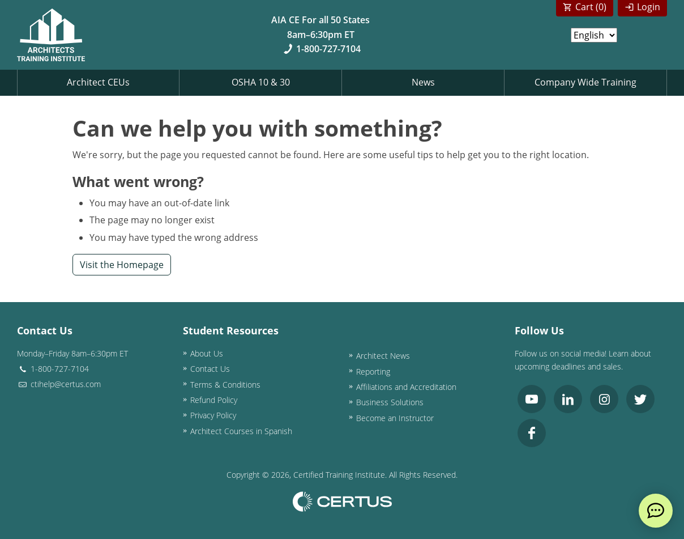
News (423, 82)
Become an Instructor (395, 418)
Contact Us (210, 368)
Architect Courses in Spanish (241, 431)
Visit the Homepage (122, 264)
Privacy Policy (213, 415)
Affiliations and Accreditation (406, 386)
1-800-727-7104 (320, 49)
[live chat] (656, 511)
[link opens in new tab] (532, 399)
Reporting (373, 371)
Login (648, 7)
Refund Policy (213, 399)
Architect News (383, 355)
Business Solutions (390, 402)
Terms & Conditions (225, 384)
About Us (206, 353)
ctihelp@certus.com (59, 384)
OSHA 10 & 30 (261, 82)
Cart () (590, 7)
